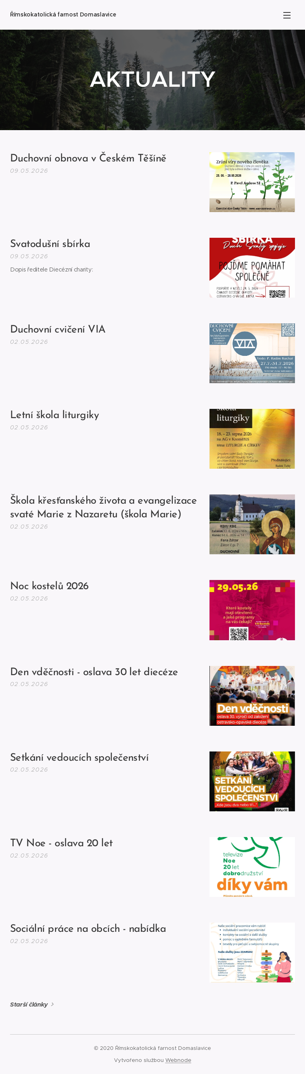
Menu (287, 15)
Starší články (29, 1004)
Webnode (178, 1060)
